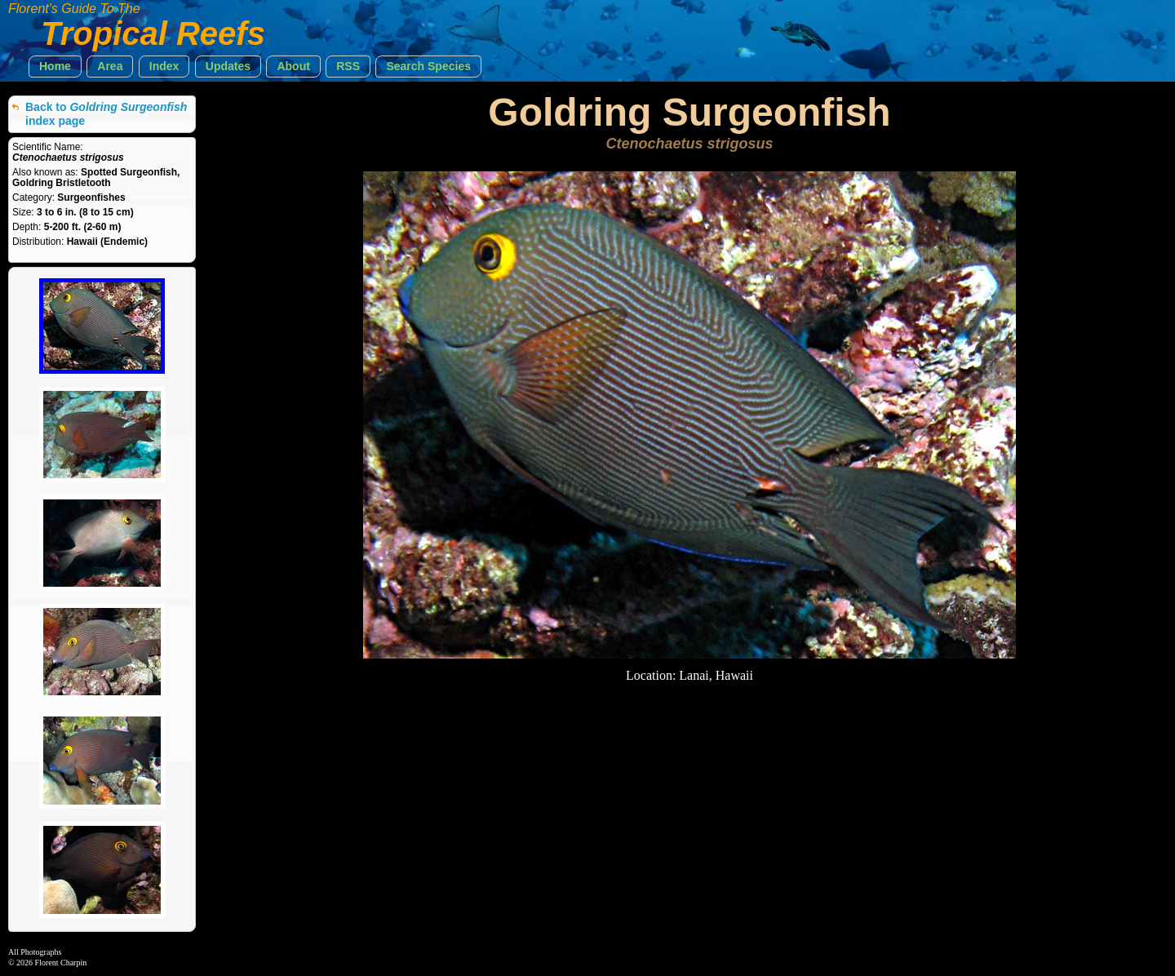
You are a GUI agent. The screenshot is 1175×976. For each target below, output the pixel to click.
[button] (55, 66)
